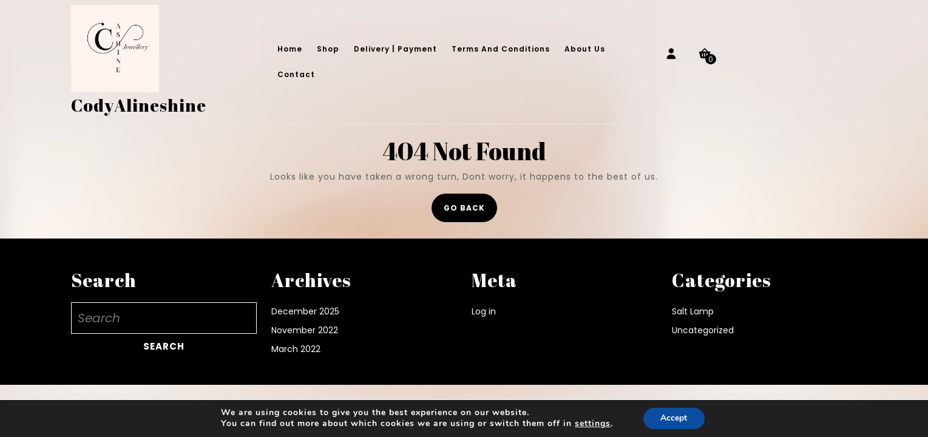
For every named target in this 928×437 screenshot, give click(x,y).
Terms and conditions (501, 49)
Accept (673, 418)
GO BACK (470, 211)
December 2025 (305, 311)
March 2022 (295, 349)
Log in (484, 311)
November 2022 (304, 330)
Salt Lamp (693, 311)
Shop (328, 49)
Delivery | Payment (395, 49)
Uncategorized (703, 330)
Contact (296, 74)
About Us (584, 49)
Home (289, 49)
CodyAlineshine (138, 105)
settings (592, 423)
